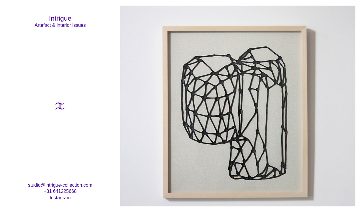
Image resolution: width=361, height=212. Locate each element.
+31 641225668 (60, 191)
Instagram (60, 197)
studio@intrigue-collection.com (60, 185)
